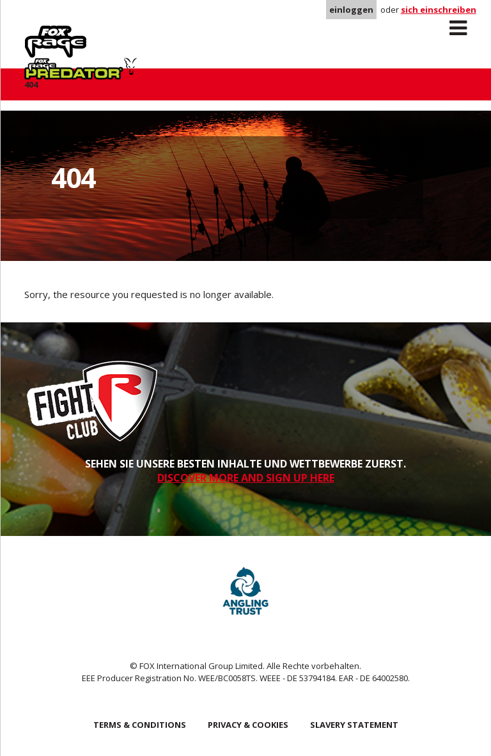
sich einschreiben (438, 9)
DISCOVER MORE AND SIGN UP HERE (245, 478)
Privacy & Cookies (248, 724)
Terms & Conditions (139, 724)
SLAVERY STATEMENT (354, 724)
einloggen (351, 9)
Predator (138, 33)
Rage (36, 33)
